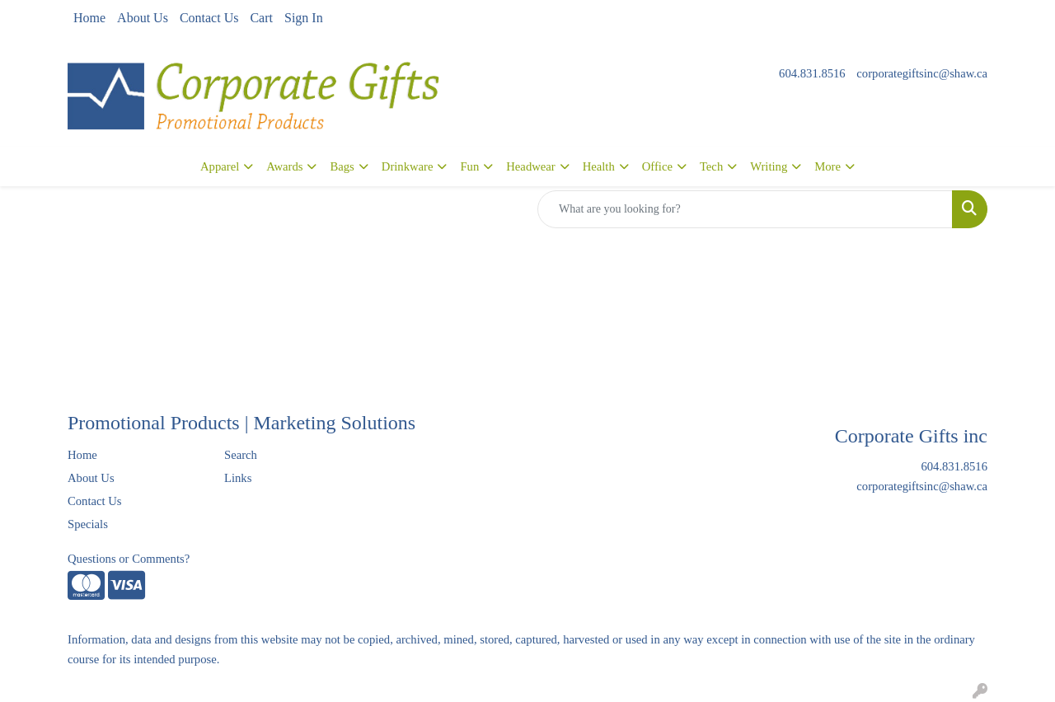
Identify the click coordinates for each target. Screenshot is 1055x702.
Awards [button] (284, 166)
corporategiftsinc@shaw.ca (921, 73)
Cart (261, 18)
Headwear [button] (530, 166)
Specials (88, 524)
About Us (142, 18)
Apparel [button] (219, 166)
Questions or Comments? (129, 558)
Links (237, 477)
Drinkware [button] (408, 166)
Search (240, 454)
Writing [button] (768, 166)
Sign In (303, 18)
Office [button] (657, 166)
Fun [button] (469, 166)
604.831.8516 (812, 73)
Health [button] (599, 166)
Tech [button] (711, 166)
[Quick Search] (745, 209)
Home (89, 18)
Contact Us (209, 18)
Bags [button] (342, 166)
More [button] (827, 166)
